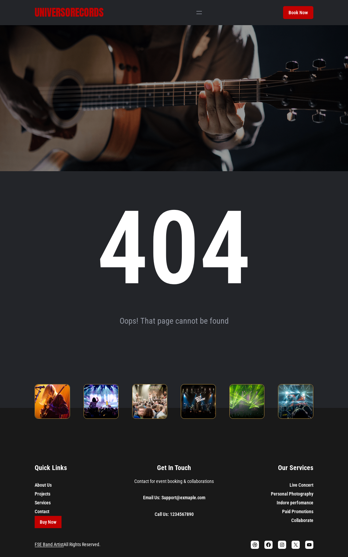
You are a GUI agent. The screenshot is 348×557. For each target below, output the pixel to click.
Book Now (298, 12)
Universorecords (69, 12)
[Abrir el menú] (199, 12)
